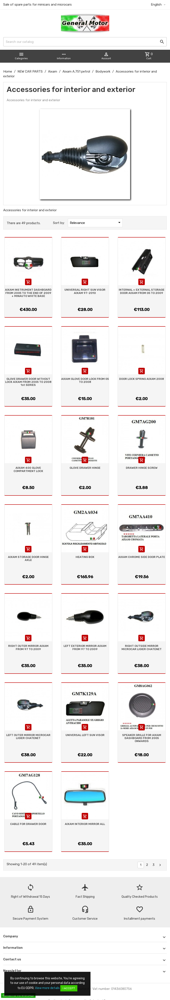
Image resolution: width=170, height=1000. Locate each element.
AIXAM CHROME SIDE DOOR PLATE (141, 557)
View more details (47, 988)
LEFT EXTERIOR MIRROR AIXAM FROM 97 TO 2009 (85, 647)
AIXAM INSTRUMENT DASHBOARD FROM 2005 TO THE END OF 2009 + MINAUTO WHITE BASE (28, 293)
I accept (69, 988)
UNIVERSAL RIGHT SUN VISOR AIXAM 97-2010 (84, 291)
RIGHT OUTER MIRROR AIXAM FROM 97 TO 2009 (28, 647)
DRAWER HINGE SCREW (142, 467)
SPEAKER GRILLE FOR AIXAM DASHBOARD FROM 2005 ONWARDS (141, 738)
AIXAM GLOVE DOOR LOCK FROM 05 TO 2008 (85, 380)
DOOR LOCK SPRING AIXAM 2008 (141, 378)
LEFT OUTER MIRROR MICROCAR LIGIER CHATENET (28, 736)
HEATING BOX (85, 557)
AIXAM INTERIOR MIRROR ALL (85, 824)
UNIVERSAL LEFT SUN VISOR (85, 735)
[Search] (85, 41)
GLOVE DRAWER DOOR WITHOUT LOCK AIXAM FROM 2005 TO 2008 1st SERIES (28, 382)
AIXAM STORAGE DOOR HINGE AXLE (28, 558)
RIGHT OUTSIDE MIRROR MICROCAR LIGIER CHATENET (142, 647)
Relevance (96, 222)
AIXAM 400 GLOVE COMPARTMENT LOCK (28, 469)
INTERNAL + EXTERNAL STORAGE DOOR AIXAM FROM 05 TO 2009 (141, 291)
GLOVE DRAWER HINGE (85, 467)
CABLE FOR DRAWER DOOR (28, 824)
